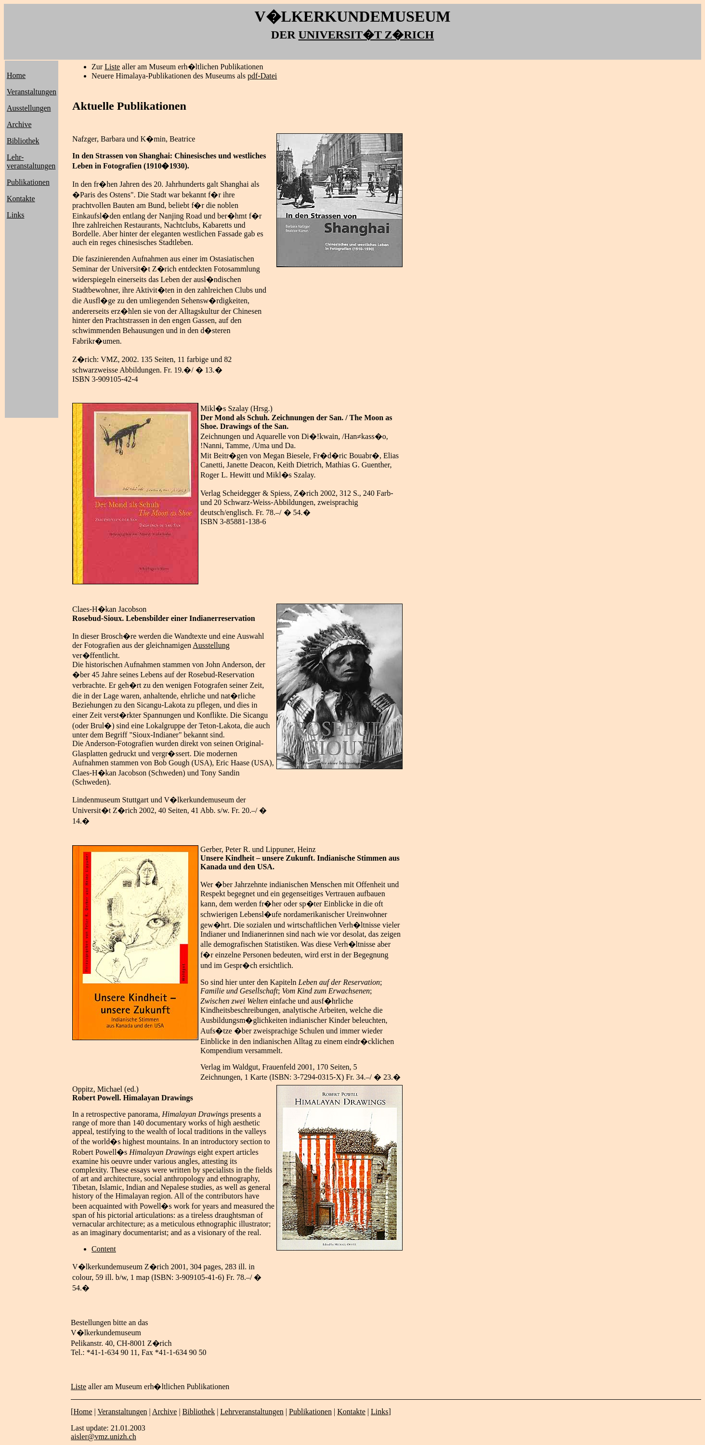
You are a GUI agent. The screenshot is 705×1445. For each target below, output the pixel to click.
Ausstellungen (29, 108)
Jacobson (132, 609)
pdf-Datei (262, 76)
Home (16, 75)
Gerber (211, 849)
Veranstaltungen (31, 92)
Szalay (238, 408)
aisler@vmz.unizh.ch (103, 1436)
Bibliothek (23, 141)
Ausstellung (211, 645)
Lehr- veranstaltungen (31, 161)
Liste (112, 67)
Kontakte (21, 198)
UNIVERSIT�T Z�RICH (366, 34)
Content (103, 1249)
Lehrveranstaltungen (252, 1411)
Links (15, 215)
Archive (19, 124)
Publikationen (28, 182)
